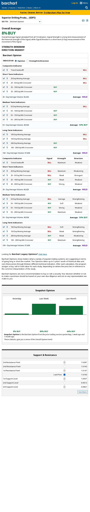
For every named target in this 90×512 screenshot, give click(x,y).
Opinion (20, 61)
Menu (85, 3)
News (29, 8)
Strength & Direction (37, 61)
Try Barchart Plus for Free (57, 12)
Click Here (42, 254)
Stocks (4, 8)
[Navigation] (25, 21)
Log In (75, 3)
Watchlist (21, 8)
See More (83, 392)
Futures (12, 8)
